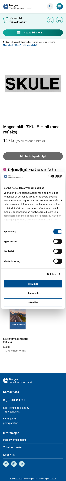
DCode (53, 479)
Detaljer (51, 274)
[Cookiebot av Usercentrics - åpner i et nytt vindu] (48, 177)
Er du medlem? (17, 169)
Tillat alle (33, 283)
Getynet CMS (16, 479)
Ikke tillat (33, 302)
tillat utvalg (33, 293)
